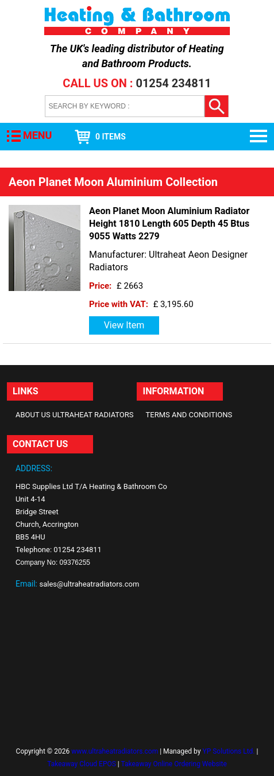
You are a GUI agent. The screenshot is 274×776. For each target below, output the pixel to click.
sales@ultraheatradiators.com (89, 584)
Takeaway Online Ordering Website (174, 764)
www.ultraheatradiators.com (114, 751)
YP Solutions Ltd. (228, 751)
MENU (37, 135)
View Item (124, 325)
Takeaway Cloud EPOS (81, 764)
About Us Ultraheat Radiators (75, 414)
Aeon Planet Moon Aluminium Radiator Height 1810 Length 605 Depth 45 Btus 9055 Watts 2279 (169, 223)
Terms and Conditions (188, 414)
